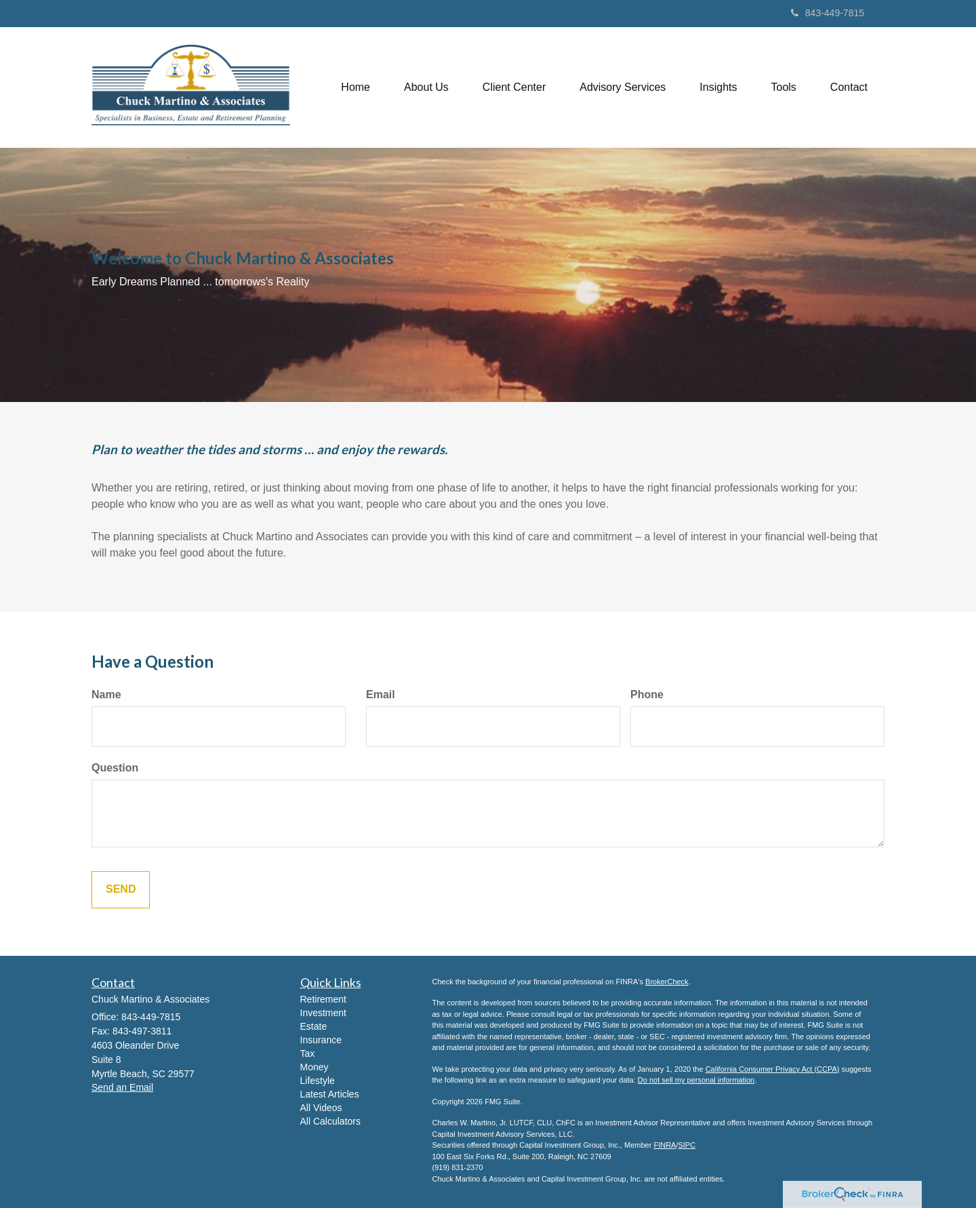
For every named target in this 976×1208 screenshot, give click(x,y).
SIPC (686, 1145)
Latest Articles (329, 1094)
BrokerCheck (667, 982)
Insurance (321, 1039)
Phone (647, 694)
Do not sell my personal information (696, 1080)
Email (380, 694)
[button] (426, 87)
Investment (323, 1012)
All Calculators (330, 1121)
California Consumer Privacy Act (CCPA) (773, 1069)
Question (115, 767)
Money (314, 1067)
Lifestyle (317, 1080)
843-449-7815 (827, 12)
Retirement (323, 999)
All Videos (321, 1107)
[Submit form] (121, 889)
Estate (313, 1026)
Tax (307, 1053)
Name (106, 694)
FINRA (664, 1145)
